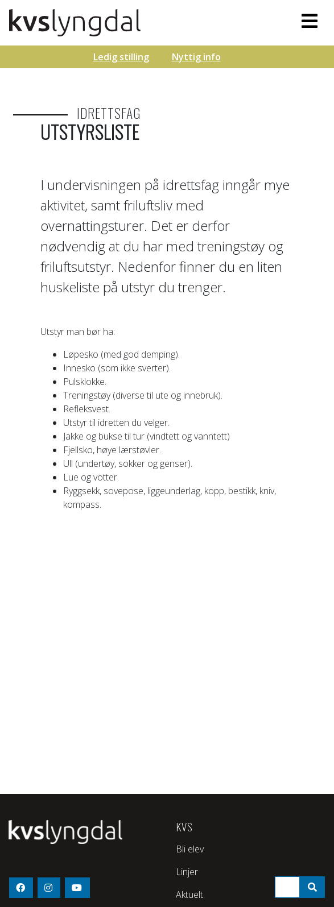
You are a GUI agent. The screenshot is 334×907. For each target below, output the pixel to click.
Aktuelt (189, 894)
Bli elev (190, 849)
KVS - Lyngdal (119, 22)
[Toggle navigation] (309, 21)
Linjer (187, 871)
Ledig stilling (121, 57)
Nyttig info (196, 57)
